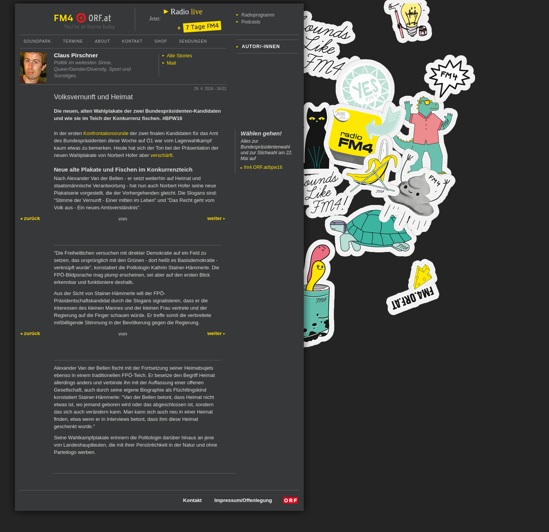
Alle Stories (179, 55)
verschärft (161, 155)
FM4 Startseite (65, 18)
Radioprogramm (257, 15)
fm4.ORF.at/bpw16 (263, 167)
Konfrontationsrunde (106, 133)
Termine (73, 41)
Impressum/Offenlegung (243, 500)
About (102, 41)
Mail (171, 63)
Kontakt (132, 41)
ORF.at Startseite (93, 18)
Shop (161, 41)
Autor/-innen (261, 46)
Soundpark (37, 41)
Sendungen (193, 41)
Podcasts (250, 22)
